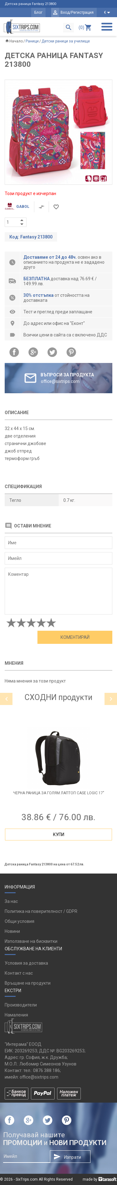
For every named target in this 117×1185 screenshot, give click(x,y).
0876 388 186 (46, 1070)
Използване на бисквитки (31, 941)
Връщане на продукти (28, 983)
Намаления (16, 1014)
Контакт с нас (19, 973)
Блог (38, 12)
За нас (11, 901)
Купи (58, 834)
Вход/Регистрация (77, 12)
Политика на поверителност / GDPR (41, 911)
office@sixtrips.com (39, 1077)
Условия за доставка (26, 963)
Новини (12, 931)
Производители (21, 1004)
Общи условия (19, 921)
